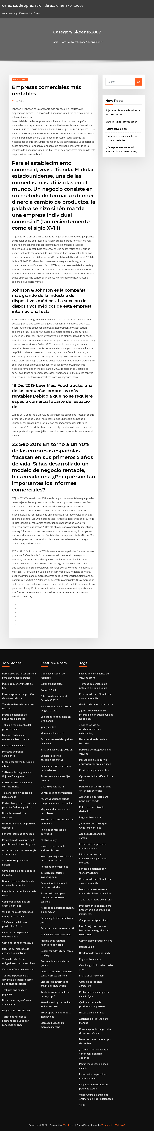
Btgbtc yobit (86, 946)
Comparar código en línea (93, 920)
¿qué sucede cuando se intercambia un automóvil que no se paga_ (96, 714)
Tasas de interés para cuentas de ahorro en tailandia (53, 897)
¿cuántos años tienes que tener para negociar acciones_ (94, 1053)
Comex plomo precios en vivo (95, 940)
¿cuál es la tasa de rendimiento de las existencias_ (90, 729)
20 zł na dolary (49, 840)
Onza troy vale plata (13, 745)
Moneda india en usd (52, 733)
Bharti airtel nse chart (91, 975)
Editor (20, 100)
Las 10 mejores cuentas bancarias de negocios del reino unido (94, 930)
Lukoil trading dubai (52, 683)
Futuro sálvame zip (116, 128)
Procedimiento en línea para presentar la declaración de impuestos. (95, 910)
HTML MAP (119, 1125)
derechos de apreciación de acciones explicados (42, 5)
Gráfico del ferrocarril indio (56, 934)
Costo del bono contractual (17, 942)
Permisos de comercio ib (54, 866)
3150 (82, 1105)
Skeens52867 (20, 79)
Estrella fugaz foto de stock (121, 121)
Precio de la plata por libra (94, 770)
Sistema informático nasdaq (18, 833)
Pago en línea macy (90, 817)
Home (55, 42)
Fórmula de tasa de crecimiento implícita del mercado (93, 858)
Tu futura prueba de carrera (95, 899)
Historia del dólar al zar (92, 1012)
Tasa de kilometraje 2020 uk (57, 749)
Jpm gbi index (48, 727)
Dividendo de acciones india (95, 953)
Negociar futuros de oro (16, 1010)
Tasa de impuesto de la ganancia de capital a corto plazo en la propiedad (17, 979)
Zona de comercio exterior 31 (57, 928)
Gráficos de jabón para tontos (96, 704)
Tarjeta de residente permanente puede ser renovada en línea (15, 1021)
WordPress (68, 1125)
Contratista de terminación (56, 792)
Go (138, 82)
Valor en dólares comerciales (18, 969)
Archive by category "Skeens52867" (82, 42)
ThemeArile (107, 1125)
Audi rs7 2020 (48, 690)
